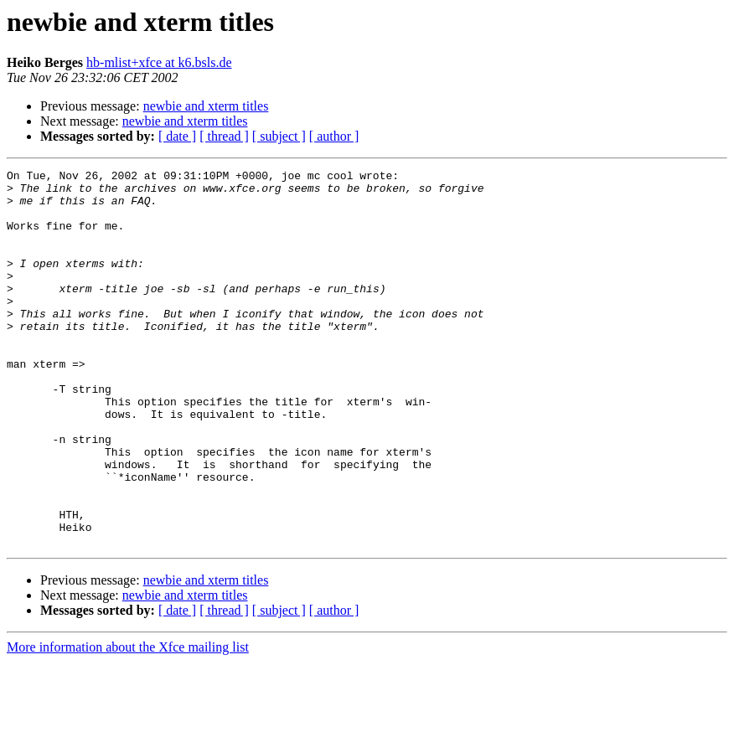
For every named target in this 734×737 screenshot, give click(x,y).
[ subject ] (279, 136)
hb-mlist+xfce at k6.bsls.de (158, 62)
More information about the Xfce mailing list (128, 722)
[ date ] (177, 136)
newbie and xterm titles (206, 106)
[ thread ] (224, 136)
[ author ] (334, 136)
